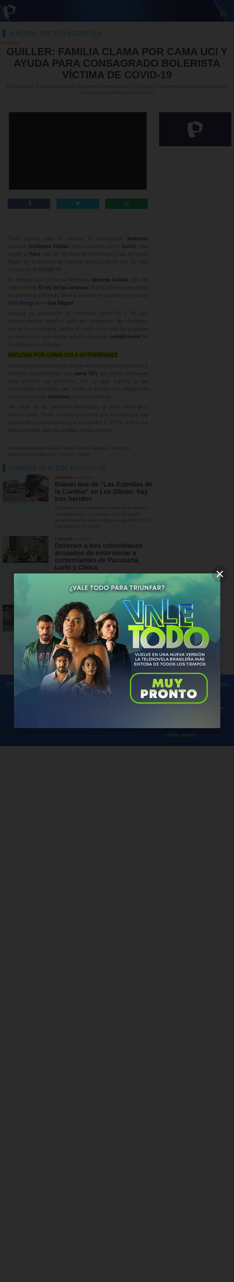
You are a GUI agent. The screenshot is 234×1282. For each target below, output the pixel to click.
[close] (220, 574)
